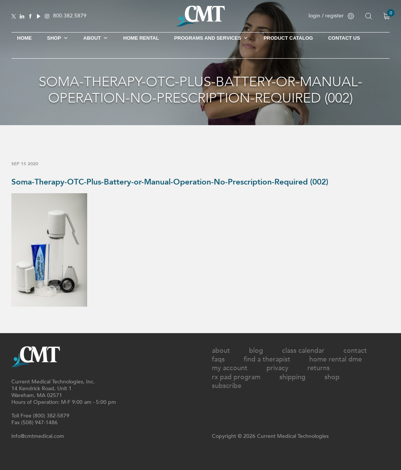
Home (24, 38)
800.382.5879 (69, 16)
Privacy (277, 368)
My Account (229, 368)
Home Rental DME (335, 359)
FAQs (218, 359)
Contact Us (344, 38)
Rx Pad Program (236, 377)
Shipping (292, 377)
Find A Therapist (267, 359)
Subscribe (226, 386)
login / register (331, 15)
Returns (318, 368)
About (95, 38)
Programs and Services (211, 38)
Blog (256, 350)
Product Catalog (288, 38)
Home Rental (141, 38)
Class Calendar (303, 350)
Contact (355, 350)
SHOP (57, 38)
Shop (332, 377)
